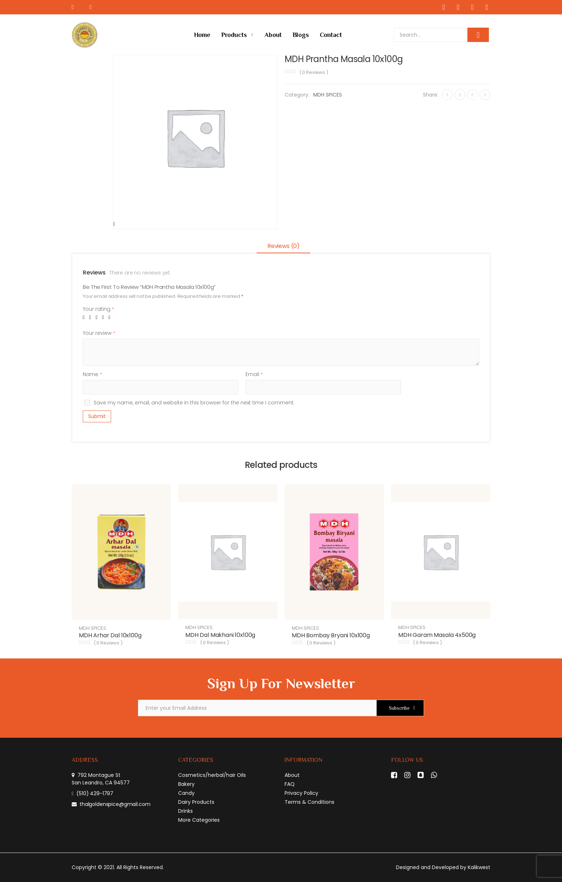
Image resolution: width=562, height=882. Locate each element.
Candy (186, 793)
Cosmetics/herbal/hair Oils (212, 775)
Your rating (98, 309)
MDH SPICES (327, 94)
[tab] (283, 246)
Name (92, 374)
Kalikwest (479, 867)
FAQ (290, 784)
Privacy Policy (301, 793)
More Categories (199, 820)
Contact (331, 34)
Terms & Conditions (309, 802)
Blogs (300, 34)
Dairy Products (196, 802)
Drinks (185, 811)
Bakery (186, 784)
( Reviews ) (313, 72)
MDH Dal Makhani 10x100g (220, 635)
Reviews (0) (283, 246)
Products (234, 34)
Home (202, 34)
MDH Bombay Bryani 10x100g (331, 635)
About (273, 34)
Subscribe (399, 708)
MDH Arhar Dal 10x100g (110, 635)
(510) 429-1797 (94, 793)
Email (254, 374)
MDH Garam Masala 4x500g (437, 635)
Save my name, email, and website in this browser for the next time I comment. (194, 402)
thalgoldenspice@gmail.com (115, 804)
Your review (99, 333)
